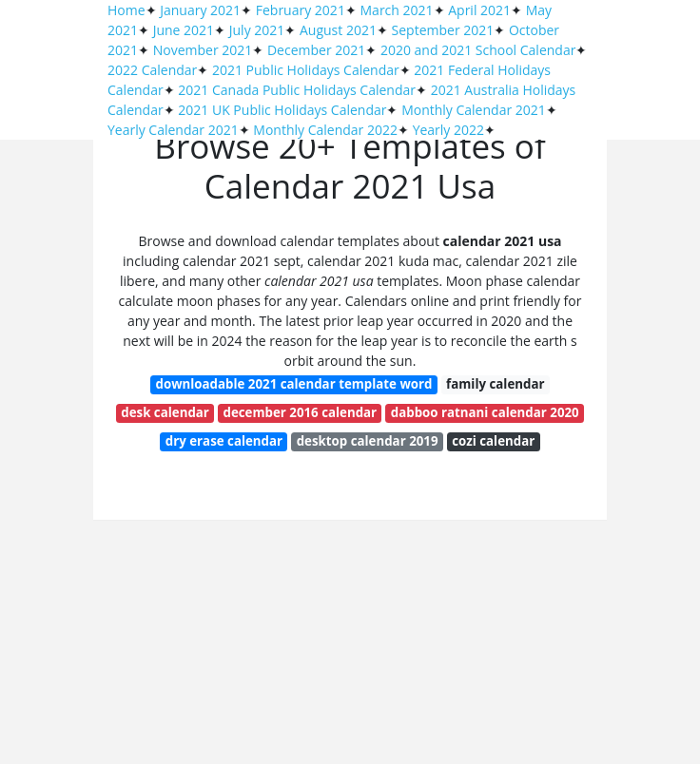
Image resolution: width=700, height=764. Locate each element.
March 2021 (397, 10)
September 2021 (443, 30)
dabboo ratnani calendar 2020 (485, 412)
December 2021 (316, 50)
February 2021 (300, 10)
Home (126, 10)
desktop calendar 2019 (367, 440)
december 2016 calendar (301, 412)
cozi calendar (493, 440)
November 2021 (203, 50)
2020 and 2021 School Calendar (478, 50)
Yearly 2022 (448, 130)
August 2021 (338, 30)
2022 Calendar (152, 70)
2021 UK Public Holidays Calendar (282, 110)
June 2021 (183, 30)
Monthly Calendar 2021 (473, 110)
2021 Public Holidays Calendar (305, 70)
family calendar (495, 383)
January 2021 (200, 10)
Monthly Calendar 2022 (325, 130)
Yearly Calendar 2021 (173, 130)
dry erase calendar (223, 440)
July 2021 (257, 30)
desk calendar (165, 412)
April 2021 (479, 10)
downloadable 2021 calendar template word (294, 383)
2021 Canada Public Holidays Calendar (297, 90)
